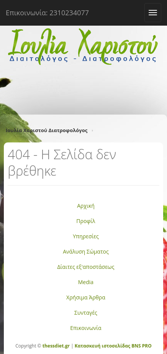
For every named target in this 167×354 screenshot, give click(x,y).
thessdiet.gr (56, 346)
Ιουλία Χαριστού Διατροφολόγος (46, 130)
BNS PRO (141, 346)
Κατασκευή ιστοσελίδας (102, 346)
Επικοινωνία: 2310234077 (47, 12)
